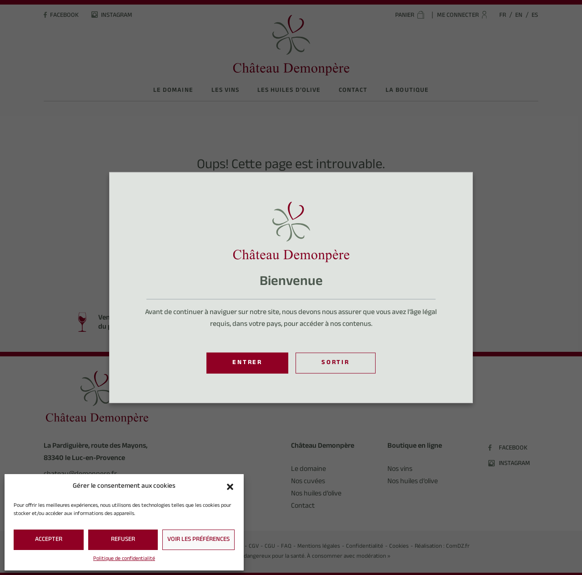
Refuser (123, 540)
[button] (230, 486)
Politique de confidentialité (124, 559)
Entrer (247, 363)
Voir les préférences (198, 540)
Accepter (48, 540)
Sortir (335, 363)
